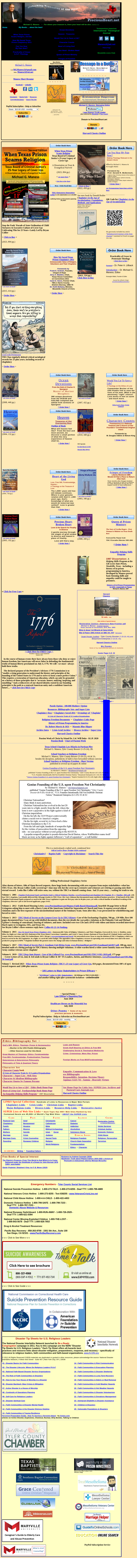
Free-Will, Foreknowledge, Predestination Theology (26, 1057)
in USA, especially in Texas (121, 587)
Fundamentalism (77, 1144)
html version (118, 633)
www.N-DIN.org (91, 1353)
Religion (49, 1141)
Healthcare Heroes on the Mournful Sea (69, 1003)
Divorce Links (42, 1108)
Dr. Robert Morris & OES (57, 726)
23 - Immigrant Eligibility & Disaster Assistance (94, 1401)
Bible (48, 1126)
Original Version (103, 626)
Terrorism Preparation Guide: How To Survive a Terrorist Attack (29, 1416)
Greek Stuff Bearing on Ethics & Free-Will (82, 1048)
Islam (48, 1132)
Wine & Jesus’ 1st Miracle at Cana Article (96, 630)
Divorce (26, 1129)
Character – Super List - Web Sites (20, 1076)
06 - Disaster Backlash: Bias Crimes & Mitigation (22, 1384)
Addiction (74, 1126)
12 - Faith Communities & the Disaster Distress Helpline (26, 1409)
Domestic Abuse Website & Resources (28, 1207)
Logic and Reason (71, 1045)
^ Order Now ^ (115, 184)
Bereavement (29, 1123)
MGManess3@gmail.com (24, 69)
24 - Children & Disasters (84, 1405)
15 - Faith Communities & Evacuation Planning (94, 1367)
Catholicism (51, 1123)
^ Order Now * (64, 443)
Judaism (49, 1135)
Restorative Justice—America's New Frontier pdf (102, 624)
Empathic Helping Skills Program (121, 553)
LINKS (7, 1101)
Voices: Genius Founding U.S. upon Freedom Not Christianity (48, 777)
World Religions (52, 1144)
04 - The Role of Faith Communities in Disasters (22, 1376)
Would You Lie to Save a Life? (28, 1087)
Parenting (7, 1141)
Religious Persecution (107, 1138)
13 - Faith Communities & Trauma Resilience (21, 1413)
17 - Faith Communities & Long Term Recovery (94, 1376)
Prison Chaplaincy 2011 (63, 259)
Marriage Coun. (9, 1138)
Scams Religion (63, 153)
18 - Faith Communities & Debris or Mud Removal (95, 1380)
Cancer (73, 1121)
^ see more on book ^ (9, 287)
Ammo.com (65, 1416)
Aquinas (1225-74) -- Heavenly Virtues (86, 1080)
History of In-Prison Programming (121, 585)
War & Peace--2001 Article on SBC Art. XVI (96, 633)
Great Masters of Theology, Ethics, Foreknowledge (26, 1054)
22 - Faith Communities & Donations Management (95, 1397)
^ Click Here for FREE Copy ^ (39, 652)
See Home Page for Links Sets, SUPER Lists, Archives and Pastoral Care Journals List (91, 1088)
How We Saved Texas (63, 257)
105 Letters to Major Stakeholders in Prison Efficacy (68, 971)
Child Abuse (103, 1135)
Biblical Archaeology (54, 1129)
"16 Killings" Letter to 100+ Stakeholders (56, 975)
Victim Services (104, 1126)
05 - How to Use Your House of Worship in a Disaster (24, 1380)
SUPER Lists (11, 1111)
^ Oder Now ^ (121, 487)
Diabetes (74, 1123)
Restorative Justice (106, 1121)
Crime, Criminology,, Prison (80, 1053)
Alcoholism (75, 1129)
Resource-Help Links (65, 1108)
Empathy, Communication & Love (80, 1071)
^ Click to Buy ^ (84, 186)
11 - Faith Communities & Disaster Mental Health (22, 1405)
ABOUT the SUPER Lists (74, 1114)
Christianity (13, 97)
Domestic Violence (106, 1132)
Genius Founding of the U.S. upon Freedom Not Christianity (69, 768)
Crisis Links (36, 1105)
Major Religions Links (19, 1108)
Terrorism (102, 1141)
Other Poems (59, 1011)
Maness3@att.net (25, 72)
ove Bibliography (71, 1074)
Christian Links (55, 1105)
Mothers (6, 1132)
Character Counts (121, 420)
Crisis (25, 1135)
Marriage (7, 1135)
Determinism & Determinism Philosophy (21, 1060)
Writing (20, 1151)
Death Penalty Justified (90, 637)
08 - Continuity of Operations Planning (18, 1392)
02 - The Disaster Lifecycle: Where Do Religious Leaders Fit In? (29, 1367)
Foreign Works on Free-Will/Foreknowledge (83, 1060)
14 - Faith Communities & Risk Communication (94, 1363)
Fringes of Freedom (121, 472)
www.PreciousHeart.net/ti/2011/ (120, 281)
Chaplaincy (8, 1123)
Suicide (26, 1132)
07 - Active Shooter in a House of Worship (20, 1388)
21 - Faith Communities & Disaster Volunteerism (94, 1392)
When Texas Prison (63, 151)
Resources (33, 97)
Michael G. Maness (23, 65)
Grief (25, 1121)
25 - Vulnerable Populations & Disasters (91, 1409)
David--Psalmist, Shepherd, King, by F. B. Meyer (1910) (25, 1167)
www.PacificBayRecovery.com (45, 1233)
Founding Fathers (33, 1151)
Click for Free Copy (13, 591)
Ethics (73, 1147)
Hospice (26, 1126)
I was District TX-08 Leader (94, 112)
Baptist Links (75, 1105)
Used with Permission (11, 355)
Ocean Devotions (63, 381)
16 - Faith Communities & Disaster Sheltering (93, 1372)
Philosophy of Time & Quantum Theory (20, 1063)
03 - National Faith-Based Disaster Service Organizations (26, 1372)
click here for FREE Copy (23, 687)
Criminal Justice (105, 1129)
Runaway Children (31, 1141)
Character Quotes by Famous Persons (21, 1081)
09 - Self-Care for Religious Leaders (17, 1397)
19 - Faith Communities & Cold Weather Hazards (94, 1384)
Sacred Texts (51, 1138)
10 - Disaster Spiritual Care (13, 1401)
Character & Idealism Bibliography (20, 1078)
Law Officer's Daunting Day (68, 996)
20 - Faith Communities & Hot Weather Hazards (94, 1388)
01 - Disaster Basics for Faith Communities (20, 1363)
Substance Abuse (77, 1132)
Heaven (63, 417)
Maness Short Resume (23, 79)
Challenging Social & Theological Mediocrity (83, 1051)
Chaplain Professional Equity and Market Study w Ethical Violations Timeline (46, 895)
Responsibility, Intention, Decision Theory (83, 1077)
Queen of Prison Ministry (121, 523)
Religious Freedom (78, 1138)
